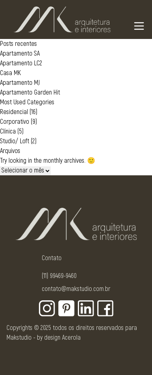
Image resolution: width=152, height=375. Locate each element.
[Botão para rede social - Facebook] (105, 308)
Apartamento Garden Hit (30, 92)
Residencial (14, 112)
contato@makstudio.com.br (76, 289)
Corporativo (14, 122)
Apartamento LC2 (21, 63)
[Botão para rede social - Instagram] (47, 308)
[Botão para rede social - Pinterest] (66, 308)
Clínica (8, 131)
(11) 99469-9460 (59, 276)
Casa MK (10, 73)
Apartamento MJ (20, 83)
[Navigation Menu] (139, 25)
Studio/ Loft (14, 141)
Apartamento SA (20, 54)
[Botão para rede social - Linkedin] (86, 308)
